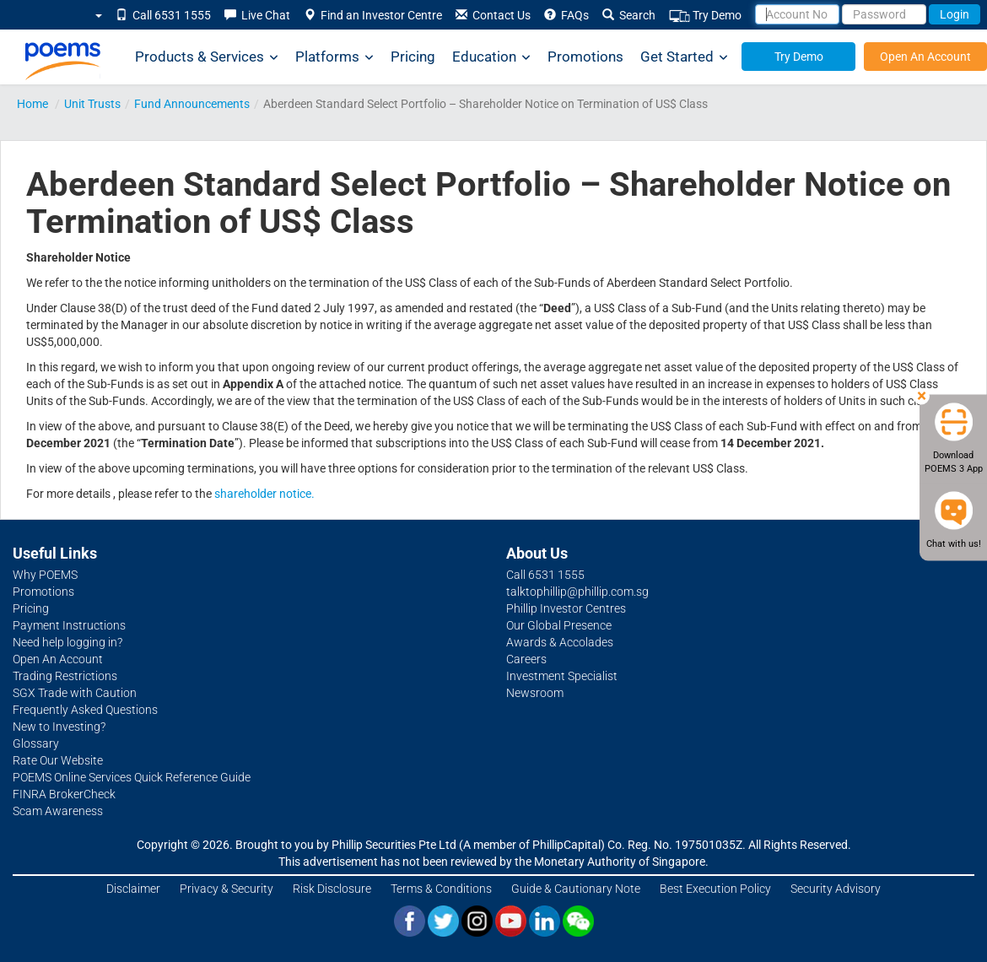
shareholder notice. (264, 493)
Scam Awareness (58, 811)
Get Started (684, 57)
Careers (526, 659)
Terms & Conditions (441, 888)
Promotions (585, 56)
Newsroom (535, 693)
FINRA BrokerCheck (64, 794)
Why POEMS (45, 574)
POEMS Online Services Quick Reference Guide (132, 777)
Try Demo (705, 15)
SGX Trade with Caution (75, 693)
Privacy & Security (226, 888)
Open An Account (925, 56)
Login (954, 14)
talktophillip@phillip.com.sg (577, 591)
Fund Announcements (192, 104)
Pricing (413, 56)
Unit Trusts (92, 104)
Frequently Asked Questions (85, 709)
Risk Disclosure (332, 888)
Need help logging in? (67, 642)
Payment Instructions (69, 625)
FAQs (566, 15)
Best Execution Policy (715, 888)
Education (491, 57)
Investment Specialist (562, 676)
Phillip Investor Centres (566, 608)
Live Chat (257, 15)
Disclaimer (133, 888)
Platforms (334, 57)
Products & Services (206, 57)
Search (628, 15)
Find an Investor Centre (373, 15)
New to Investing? (59, 726)
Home (32, 104)
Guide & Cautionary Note (575, 888)
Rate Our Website (58, 760)
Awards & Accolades (559, 642)
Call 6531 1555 (163, 15)
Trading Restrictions (65, 676)
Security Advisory (835, 888)
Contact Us (493, 15)
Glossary (36, 743)
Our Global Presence (559, 625)
